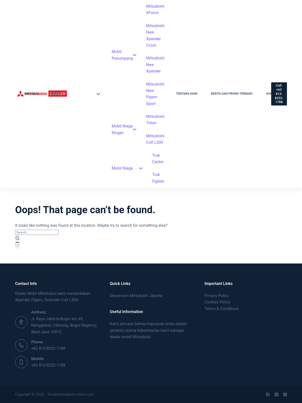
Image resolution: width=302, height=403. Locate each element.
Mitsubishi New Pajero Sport (155, 94)
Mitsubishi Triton (155, 119)
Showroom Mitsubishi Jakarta (136, 295)
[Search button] (17, 242)
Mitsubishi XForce (155, 9)
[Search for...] (37, 232)
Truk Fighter (158, 177)
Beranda (31, 93)
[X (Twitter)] (276, 394)
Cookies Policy (217, 302)
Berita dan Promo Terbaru (232, 93)
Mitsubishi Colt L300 (155, 139)
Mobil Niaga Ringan (124, 129)
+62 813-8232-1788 (48, 348)
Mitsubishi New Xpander (155, 64)
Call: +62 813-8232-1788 (279, 94)
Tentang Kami (186, 93)
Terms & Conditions (222, 308)
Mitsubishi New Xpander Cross (155, 35)
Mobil (75, 94)
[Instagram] (285, 394)
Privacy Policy (217, 295)
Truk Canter (158, 158)
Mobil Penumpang (124, 54)
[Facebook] (268, 394)
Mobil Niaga (127, 168)
